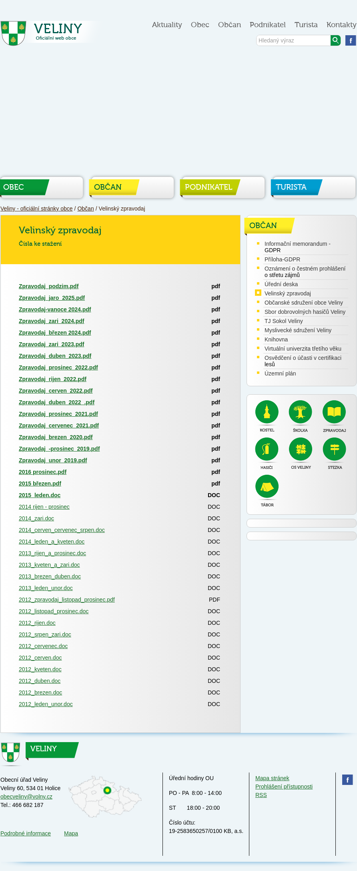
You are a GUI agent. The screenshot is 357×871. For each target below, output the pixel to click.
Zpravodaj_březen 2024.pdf (55, 332)
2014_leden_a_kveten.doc (51, 541)
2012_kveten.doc (40, 669)
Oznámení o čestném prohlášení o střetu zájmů (305, 271)
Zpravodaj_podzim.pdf (48, 286)
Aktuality (167, 25)
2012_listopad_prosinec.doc (53, 611)
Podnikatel (268, 25)
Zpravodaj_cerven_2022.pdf (55, 390)
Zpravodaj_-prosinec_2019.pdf (59, 449)
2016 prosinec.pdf (42, 472)
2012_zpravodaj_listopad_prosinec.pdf (67, 599)
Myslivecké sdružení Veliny (298, 330)
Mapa (71, 833)
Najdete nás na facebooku (351, 40)
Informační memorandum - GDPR (298, 247)
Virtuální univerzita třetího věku (303, 348)
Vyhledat (336, 40)
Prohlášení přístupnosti (284, 786)
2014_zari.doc (36, 518)
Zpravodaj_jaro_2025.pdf (52, 298)
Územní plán (280, 373)
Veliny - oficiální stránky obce (53, 36)
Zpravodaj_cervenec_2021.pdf (59, 425)
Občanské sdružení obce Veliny (304, 302)
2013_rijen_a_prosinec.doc (52, 553)
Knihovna (276, 339)
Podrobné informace (25, 833)
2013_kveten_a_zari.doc (49, 565)
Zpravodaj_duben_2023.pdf (55, 356)
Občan (229, 25)
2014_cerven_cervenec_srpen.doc (62, 530)
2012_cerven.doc (40, 657)
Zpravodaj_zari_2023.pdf (51, 344)
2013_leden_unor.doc (46, 588)
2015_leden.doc (39, 495)
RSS (261, 795)
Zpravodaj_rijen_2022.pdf (52, 379)
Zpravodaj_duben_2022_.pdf (56, 402)
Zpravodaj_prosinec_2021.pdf (58, 414)
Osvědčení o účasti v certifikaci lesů (303, 361)
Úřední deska (281, 284)
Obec (200, 25)
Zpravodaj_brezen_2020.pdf (55, 437)
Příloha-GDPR (282, 259)
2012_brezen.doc (40, 692)
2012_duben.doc (39, 681)
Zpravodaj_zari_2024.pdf (51, 321)
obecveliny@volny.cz (26, 796)
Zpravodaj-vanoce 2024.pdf (55, 309)
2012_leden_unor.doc (46, 704)
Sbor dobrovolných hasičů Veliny (305, 312)
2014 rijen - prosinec (44, 507)
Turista (306, 25)
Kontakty (342, 25)
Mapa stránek (272, 778)
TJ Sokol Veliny (284, 321)
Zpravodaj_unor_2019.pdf (53, 460)
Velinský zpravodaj (288, 293)
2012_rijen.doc (37, 623)
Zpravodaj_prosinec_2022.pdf (58, 367)
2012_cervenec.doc (43, 646)
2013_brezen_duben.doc (50, 576)
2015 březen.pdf (40, 483)
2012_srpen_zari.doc (45, 634)
